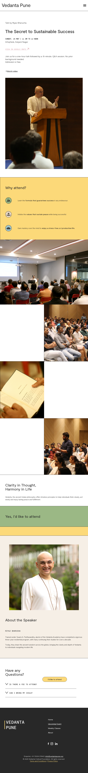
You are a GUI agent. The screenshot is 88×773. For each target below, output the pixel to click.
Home (50, 719)
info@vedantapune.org (54, 756)
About (50, 732)
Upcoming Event (54, 724)
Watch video (12, 71)
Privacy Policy (53, 761)
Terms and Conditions (38, 761)
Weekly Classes (54, 728)
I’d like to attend (55, 679)
